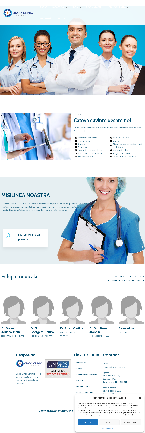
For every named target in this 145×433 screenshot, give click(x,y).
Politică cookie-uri (108, 428)
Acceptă (88, 422)
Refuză (109, 422)
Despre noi (81, 382)
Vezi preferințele (131, 422)
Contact (80, 388)
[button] (139, 398)
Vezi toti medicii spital (129, 296)
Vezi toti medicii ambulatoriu (125, 300)
